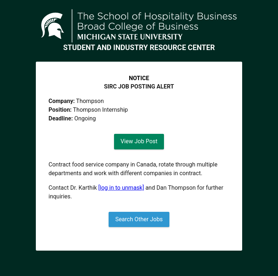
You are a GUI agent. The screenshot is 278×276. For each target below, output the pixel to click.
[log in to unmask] (121, 187)
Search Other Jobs (139, 219)
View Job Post (139, 141)
